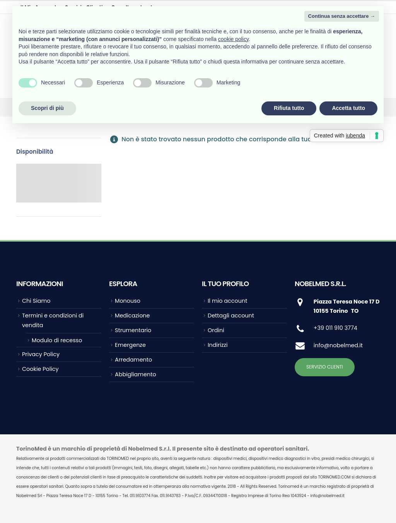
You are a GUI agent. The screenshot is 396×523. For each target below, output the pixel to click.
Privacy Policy (41, 354)
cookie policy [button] (233, 39)
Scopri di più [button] (47, 108)
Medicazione (132, 315)
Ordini (216, 330)
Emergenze (130, 345)
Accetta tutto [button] (348, 108)
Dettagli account (231, 315)
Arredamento (133, 360)
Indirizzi (218, 345)
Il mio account (227, 301)
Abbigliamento (135, 374)
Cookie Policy (40, 369)
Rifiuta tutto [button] (289, 108)
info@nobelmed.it (338, 345)
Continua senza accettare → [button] (341, 16)
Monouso (127, 301)
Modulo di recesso (57, 340)
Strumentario (133, 330)
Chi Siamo (36, 301)
